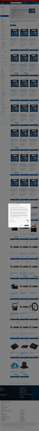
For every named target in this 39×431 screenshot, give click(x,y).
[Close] (28, 205)
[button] (28, 220)
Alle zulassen (26, 225)
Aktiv (27, 220)
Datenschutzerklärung (21, 217)
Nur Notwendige (22, 225)
